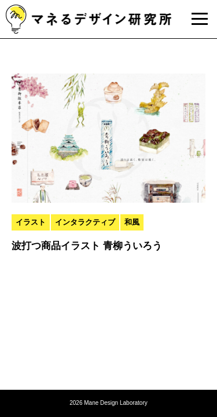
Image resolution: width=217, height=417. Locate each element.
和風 (131, 222)
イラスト (31, 222)
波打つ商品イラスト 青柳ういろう (87, 245)
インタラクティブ (85, 222)
